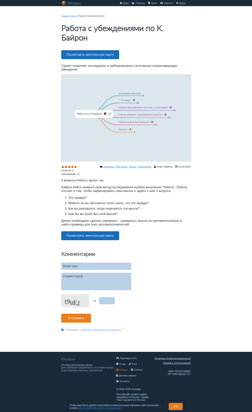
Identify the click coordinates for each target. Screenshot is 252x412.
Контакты (123, 381)
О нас (121, 364)
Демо (124, 3)
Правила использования (177, 363)
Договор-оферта (126, 375)
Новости (166, 3)
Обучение (121, 166)
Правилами (85, 330)
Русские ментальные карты (76, 364)
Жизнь (132, 166)
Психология (144, 166)
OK (175, 406)
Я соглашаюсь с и (94, 330)
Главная (65, 16)
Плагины (138, 3)
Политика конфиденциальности (173, 358)
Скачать (137, 369)
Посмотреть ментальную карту (90, 54)
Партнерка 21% (126, 358)
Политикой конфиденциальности (106, 330)
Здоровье (108, 166)
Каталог (74, 16)
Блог (133, 364)
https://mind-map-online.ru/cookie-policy (99, 408)
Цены (152, 3)
